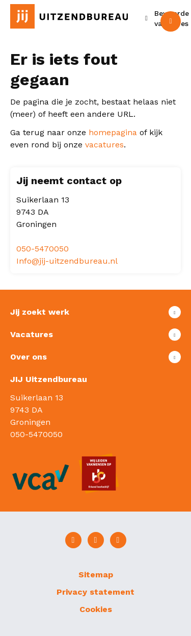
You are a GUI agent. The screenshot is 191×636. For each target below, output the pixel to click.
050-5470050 (42, 248)
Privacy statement (95, 592)
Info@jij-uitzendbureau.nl (67, 261)
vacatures (104, 144)
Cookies (95, 609)
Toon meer (95, 312)
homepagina (113, 132)
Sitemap (95, 574)
